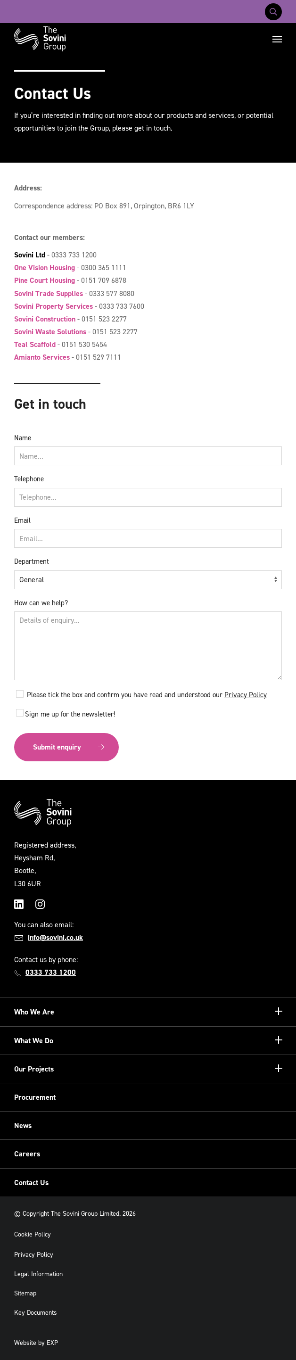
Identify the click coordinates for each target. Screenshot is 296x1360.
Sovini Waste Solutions (50, 332)
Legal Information (38, 1273)
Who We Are (34, 1012)
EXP (52, 1342)
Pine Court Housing (44, 280)
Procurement (35, 1097)
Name (22, 438)
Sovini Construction (44, 319)
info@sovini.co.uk (55, 937)
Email (22, 520)
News (23, 1125)
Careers (27, 1154)
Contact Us (31, 1182)
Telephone (29, 479)
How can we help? (41, 603)
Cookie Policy (32, 1234)
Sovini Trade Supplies (48, 293)
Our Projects (34, 1069)
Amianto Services (42, 357)
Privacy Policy (245, 695)
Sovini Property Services (53, 306)
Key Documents (35, 1312)
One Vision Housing (44, 267)
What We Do (33, 1041)
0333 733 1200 (50, 972)
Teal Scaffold (35, 344)
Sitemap (25, 1293)
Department (31, 561)
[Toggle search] (273, 11)
